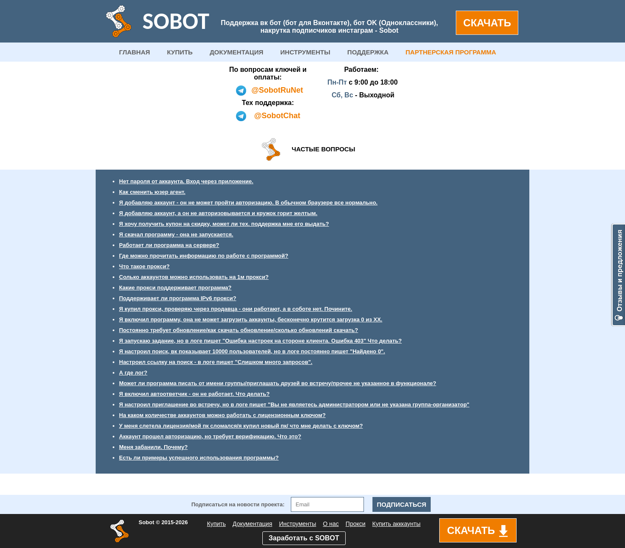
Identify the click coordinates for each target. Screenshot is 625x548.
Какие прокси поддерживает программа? (175, 287)
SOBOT (175, 21)
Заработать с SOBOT (304, 538)
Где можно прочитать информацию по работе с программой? (203, 256)
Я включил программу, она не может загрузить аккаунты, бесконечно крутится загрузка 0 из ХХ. (250, 319)
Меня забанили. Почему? (153, 447)
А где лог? (133, 372)
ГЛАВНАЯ (134, 52)
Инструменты (297, 523)
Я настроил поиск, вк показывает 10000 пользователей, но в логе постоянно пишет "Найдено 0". (252, 351)
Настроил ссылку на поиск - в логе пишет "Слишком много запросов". (215, 362)
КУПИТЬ (180, 52)
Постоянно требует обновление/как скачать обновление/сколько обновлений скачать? (238, 330)
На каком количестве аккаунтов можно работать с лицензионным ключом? (222, 415)
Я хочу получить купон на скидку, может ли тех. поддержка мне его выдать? (224, 224)
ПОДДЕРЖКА (368, 52)
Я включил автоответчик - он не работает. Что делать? (194, 394)
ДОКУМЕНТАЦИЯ (236, 52)
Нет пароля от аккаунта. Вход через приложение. (186, 181)
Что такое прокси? (144, 266)
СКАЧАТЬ (487, 22)
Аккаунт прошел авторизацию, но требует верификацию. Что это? (210, 436)
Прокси (356, 523)
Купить (216, 523)
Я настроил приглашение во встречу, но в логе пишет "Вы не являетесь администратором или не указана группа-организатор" (294, 404)
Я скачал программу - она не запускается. (176, 234)
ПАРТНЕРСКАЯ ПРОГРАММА (451, 52)
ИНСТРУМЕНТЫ (305, 52)
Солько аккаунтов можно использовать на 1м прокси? (194, 277)
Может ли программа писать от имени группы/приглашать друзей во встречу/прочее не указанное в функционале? (277, 383)
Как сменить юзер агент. (152, 192)
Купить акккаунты (396, 523)
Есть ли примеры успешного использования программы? (198, 457)
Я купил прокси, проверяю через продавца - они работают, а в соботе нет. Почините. (235, 309)
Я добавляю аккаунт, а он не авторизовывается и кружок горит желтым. (218, 213)
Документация (252, 523)
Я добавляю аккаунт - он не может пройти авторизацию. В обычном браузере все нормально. (248, 202)
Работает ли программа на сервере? (169, 245)
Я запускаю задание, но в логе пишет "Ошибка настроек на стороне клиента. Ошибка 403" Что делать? (260, 341)
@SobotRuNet (277, 90)
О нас (331, 523)
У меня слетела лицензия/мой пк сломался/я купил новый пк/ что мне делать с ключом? (241, 426)
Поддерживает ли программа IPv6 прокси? (177, 298)
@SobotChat (277, 115)
